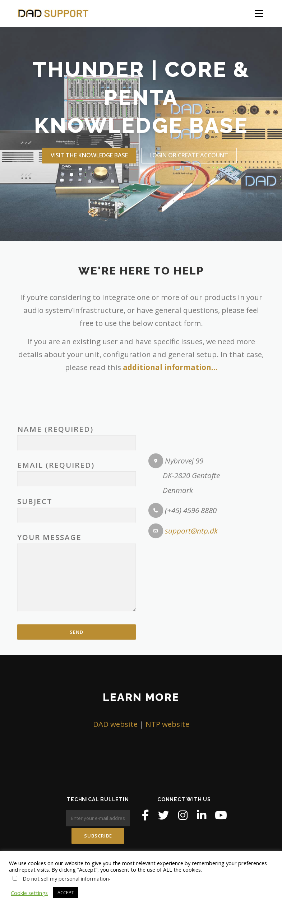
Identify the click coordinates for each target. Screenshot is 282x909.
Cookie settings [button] (29, 893)
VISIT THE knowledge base (89, 155)
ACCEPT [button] (65, 892)
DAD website (115, 724)
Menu (259, 13)
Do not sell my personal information (66, 878)
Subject (76, 638)
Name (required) (76, 565)
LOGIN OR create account (188, 155)
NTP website (167, 724)
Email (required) (76, 602)
